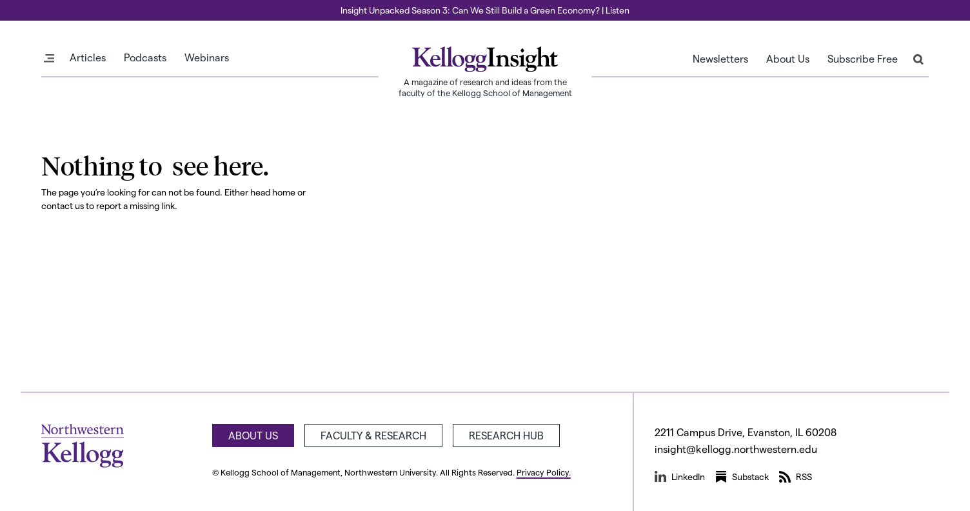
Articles (88, 57)
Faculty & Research (373, 435)
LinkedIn (680, 477)
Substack (742, 477)
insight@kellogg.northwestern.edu (736, 449)
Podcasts (145, 57)
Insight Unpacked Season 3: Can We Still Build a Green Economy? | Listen (485, 10)
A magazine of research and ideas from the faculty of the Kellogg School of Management (485, 87)
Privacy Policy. (544, 472)
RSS (795, 477)
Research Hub (506, 435)
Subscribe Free (862, 59)
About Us (787, 59)
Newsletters (720, 59)
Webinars (206, 57)
